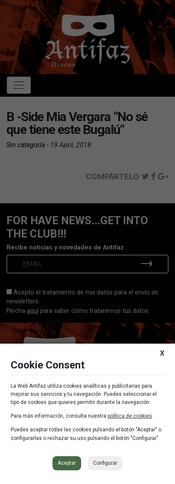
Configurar (105, 463)
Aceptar (67, 463)
